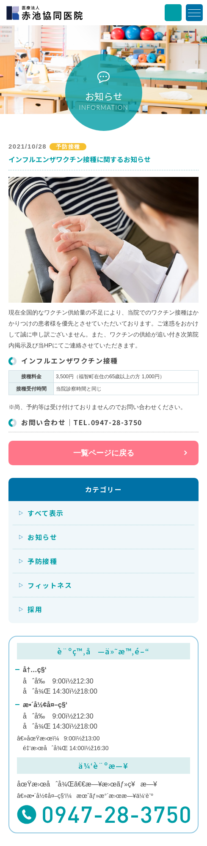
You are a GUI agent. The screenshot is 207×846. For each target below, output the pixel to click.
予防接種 (42, 561)
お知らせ (42, 537)
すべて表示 (46, 513)
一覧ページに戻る (103, 453)
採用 (35, 609)
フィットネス (50, 585)
